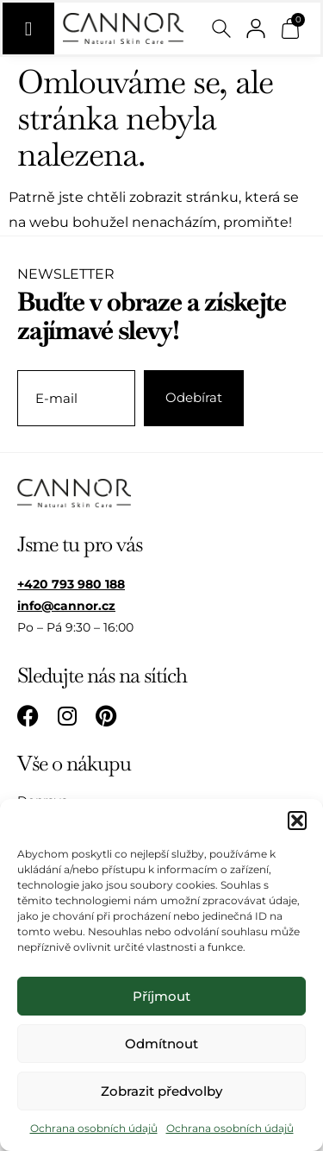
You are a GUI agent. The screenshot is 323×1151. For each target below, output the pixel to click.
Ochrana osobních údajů (94, 1128)
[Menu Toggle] (28, 28)
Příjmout (161, 996)
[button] (297, 820)
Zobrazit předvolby (161, 1091)
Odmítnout (161, 1043)
